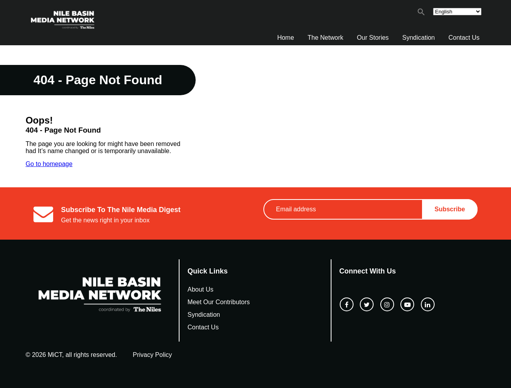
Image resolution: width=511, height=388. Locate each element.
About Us (200, 289)
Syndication (418, 37)
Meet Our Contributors (218, 302)
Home (285, 37)
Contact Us (464, 37)
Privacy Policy (152, 354)
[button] (421, 13)
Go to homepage (49, 164)
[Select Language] (457, 11)
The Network (325, 37)
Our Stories (373, 37)
